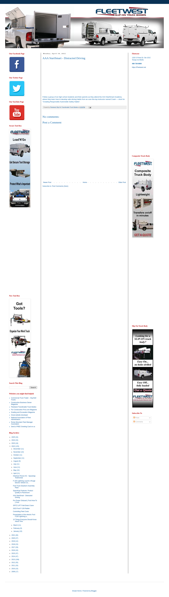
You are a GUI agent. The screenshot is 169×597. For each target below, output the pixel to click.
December (17, 449)
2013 (13, 559)
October (16, 455)
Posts (136, 418)
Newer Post (47, 182)
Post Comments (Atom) (60, 186)
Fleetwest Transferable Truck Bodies (23, 407)
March (15, 525)
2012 (13, 562)
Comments (138, 422)
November (17, 452)
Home (85, 182)
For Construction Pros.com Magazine (24, 410)
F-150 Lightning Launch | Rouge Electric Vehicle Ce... (24, 482)
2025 (13, 437)
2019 (13, 541)
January (16, 531)
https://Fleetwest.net (139, 67)
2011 (13, 565)
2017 (13, 547)
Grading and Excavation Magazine (23, 412)
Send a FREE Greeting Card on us (23, 427)
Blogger (93, 591)
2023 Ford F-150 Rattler (21, 508)
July (15, 464)
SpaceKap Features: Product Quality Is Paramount (23, 491)
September (17, 458)
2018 (13, 544)
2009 (13, 572)
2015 (13, 553)
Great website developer (19, 415)
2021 (13, 535)
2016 (13, 550)
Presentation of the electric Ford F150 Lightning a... (24, 515)
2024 (13, 440)
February (16, 528)
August (16, 461)
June (15, 467)
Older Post (122, 182)
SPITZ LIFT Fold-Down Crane (23, 505)
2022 (13, 446)
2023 (13, 443)
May (15, 470)
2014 (13, 556)
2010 (13, 569)
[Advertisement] (64, 209)
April (15, 473)
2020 (13, 538)
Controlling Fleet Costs (21, 511)
